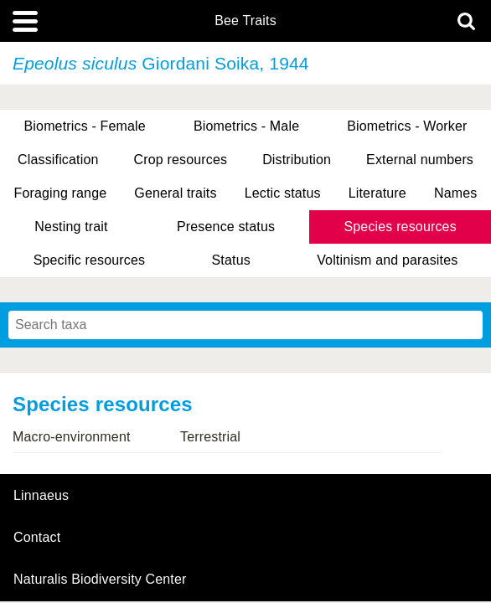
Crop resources (181, 159)
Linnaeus (41, 495)
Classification (58, 159)
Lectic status (283, 193)
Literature (377, 193)
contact (36, 537)
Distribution (296, 159)
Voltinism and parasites (387, 260)
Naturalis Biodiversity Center (100, 579)
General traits (175, 193)
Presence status (226, 226)
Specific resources (90, 260)
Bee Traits (245, 21)
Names (455, 193)
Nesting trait (70, 226)
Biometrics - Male (246, 126)
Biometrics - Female (85, 126)
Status (231, 260)
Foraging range (60, 193)
